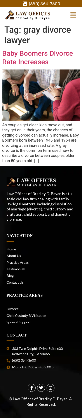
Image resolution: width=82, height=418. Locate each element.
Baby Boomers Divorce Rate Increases (37, 57)
